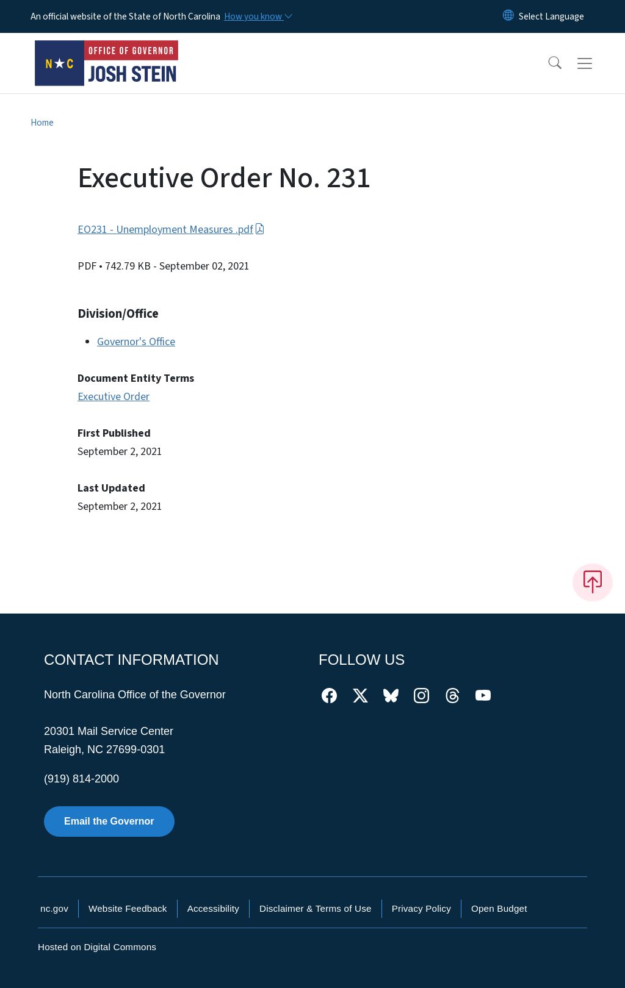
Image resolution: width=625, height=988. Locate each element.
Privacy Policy (421, 908)
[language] (551, 16)
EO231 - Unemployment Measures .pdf (171, 229)
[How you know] (257, 16)
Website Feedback (128, 908)
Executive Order (114, 396)
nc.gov (54, 908)
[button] (547, 63)
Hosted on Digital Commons (97, 947)
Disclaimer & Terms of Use (315, 908)
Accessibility (213, 908)
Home (42, 122)
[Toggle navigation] (596, 63)
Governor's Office (136, 341)
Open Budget (499, 908)
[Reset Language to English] (508, 16)
